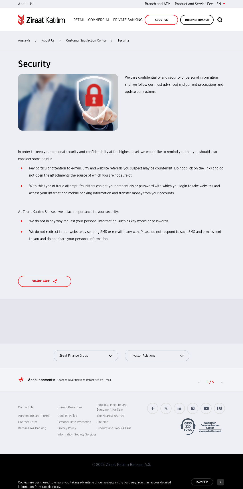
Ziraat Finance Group (85, 356)
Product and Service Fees (194, 4)
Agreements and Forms (34, 415)
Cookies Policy (67, 415)
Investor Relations (157, 356)
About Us (25, 4)
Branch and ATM (157, 4)
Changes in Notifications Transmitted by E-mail (84, 380)
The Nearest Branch (110, 415)
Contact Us (25, 407)
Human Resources (69, 407)
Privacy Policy (66, 428)
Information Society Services (76, 434)
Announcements (41, 380)
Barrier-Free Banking (32, 428)
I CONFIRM (202, 482)
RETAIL (79, 20)
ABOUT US (161, 20)
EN (221, 4)
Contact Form (27, 422)
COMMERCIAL (99, 20)
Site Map (102, 422)
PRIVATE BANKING (128, 20)
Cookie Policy (51, 487)
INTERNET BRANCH (197, 20)
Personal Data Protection (74, 422)
